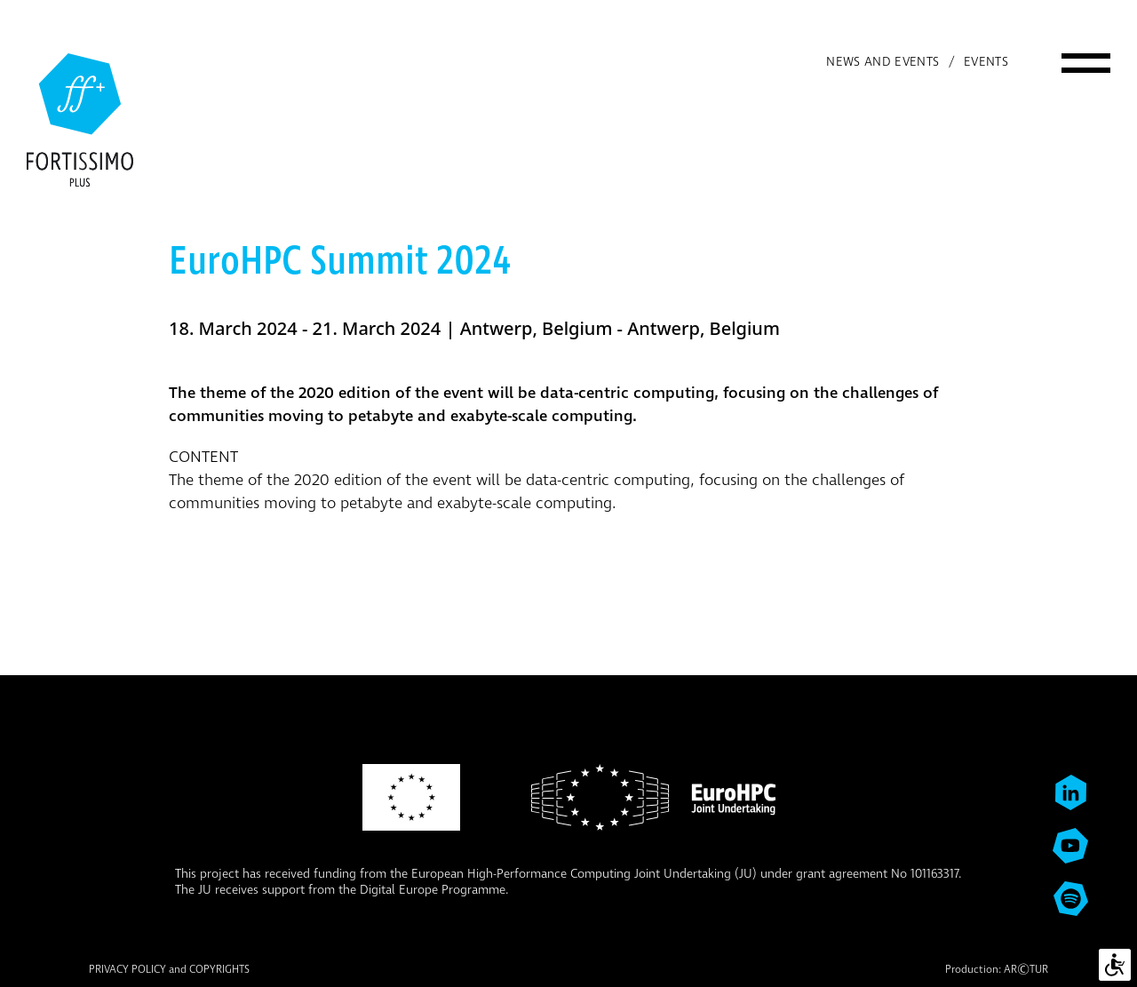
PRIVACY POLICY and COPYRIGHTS (169, 970)
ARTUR (1026, 970)
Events (986, 62)
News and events (882, 62)
